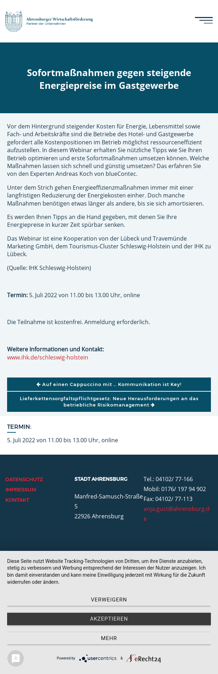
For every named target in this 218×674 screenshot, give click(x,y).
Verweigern (109, 600)
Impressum (20, 489)
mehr (109, 638)
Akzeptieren (109, 619)
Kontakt (17, 500)
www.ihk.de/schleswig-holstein (47, 357)
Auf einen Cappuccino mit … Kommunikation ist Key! (109, 384)
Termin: (19, 427)
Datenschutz (24, 479)
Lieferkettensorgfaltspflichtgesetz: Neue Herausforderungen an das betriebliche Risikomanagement (109, 402)
